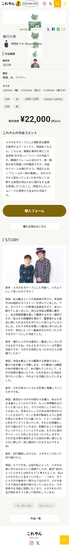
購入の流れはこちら (34, 226)
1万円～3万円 (31, 99)
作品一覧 (36, 518)
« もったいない (24, 505)
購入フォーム (34, 210)
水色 (7, 106)
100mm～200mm (53, 99)
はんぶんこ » (46, 505)
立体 (7, 99)
